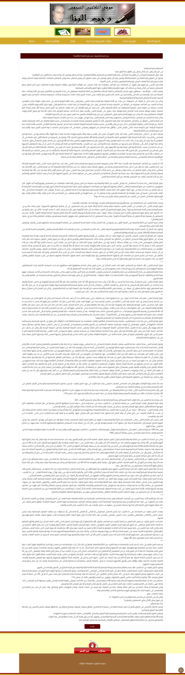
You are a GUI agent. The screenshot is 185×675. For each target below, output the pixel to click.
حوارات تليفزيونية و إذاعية (98, 41)
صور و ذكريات (129, 41)
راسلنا (31, 41)
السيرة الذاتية (153, 41)
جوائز (73, 41)
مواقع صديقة (52, 41)
